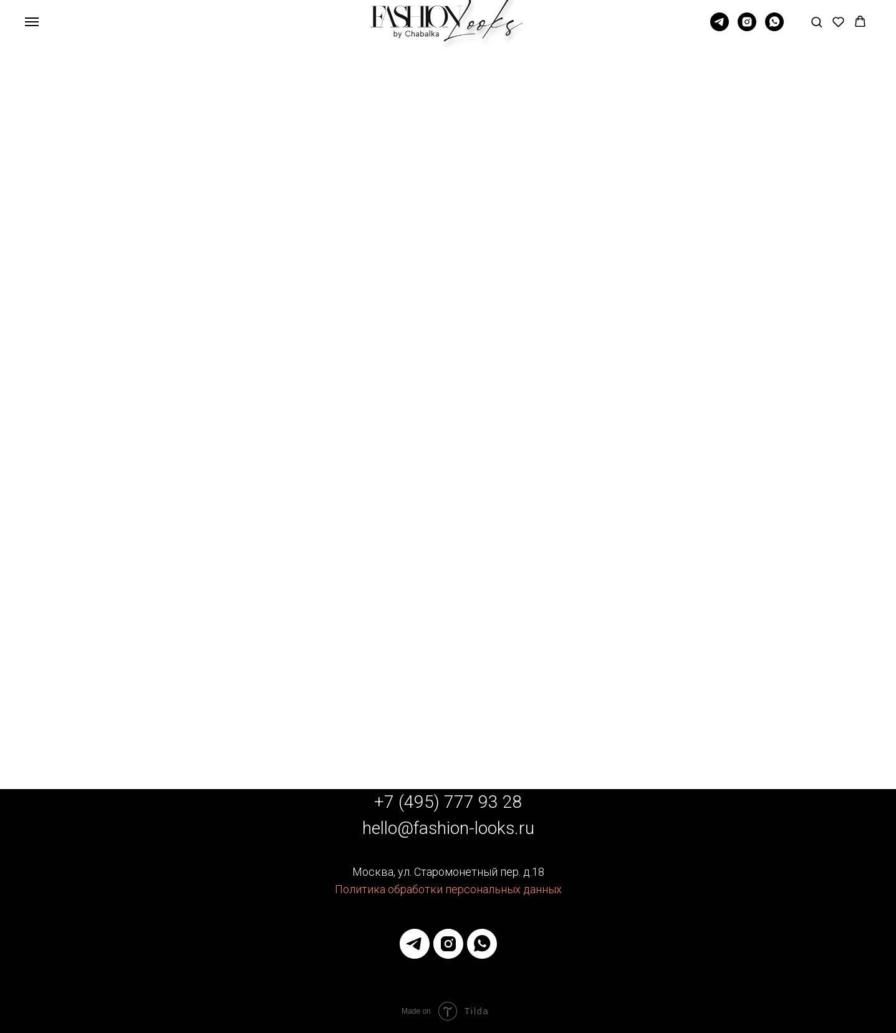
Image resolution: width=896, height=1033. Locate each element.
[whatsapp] (774, 27)
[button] (816, 21)
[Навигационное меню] (32, 21)
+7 (386, 802)
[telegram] (415, 944)
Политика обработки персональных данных (448, 889)
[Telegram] (719, 27)
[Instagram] (747, 27)
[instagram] (448, 944)
